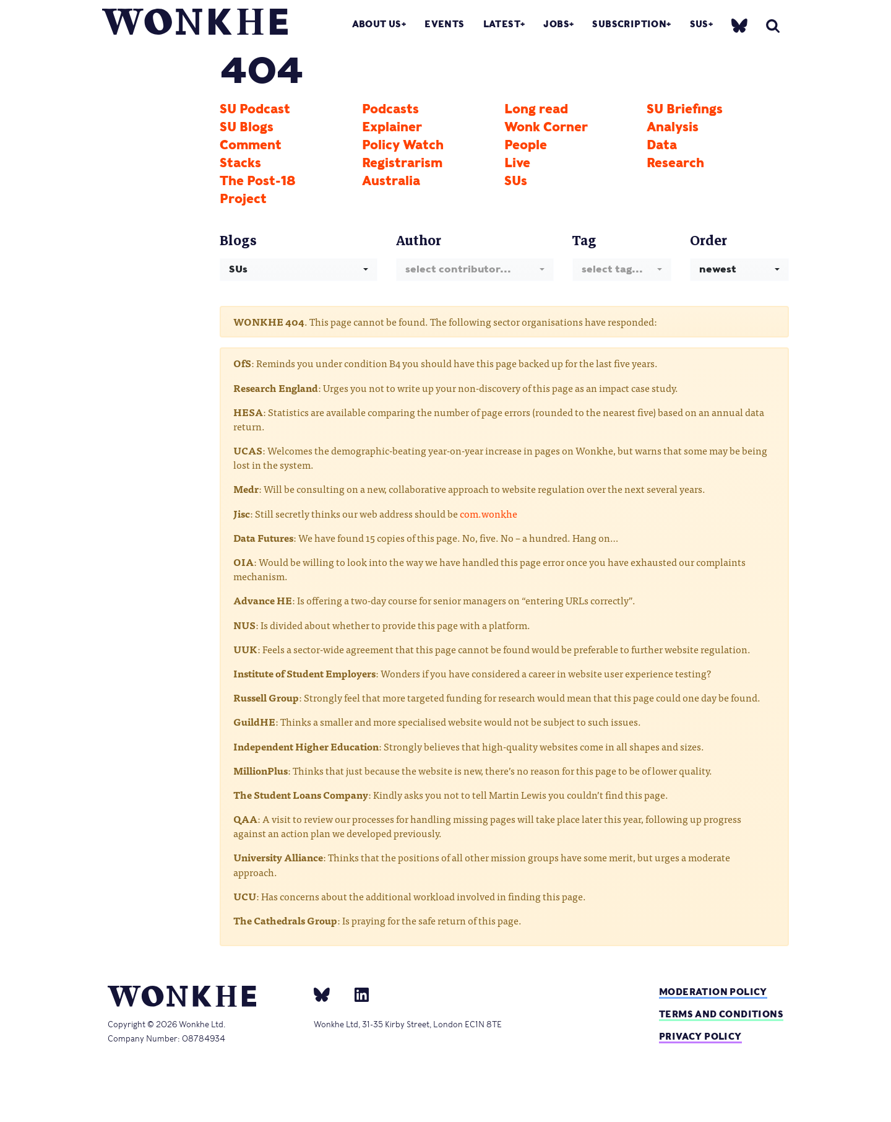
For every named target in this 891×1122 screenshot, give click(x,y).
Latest (501, 24)
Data (662, 144)
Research (675, 162)
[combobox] (298, 269)
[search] (773, 26)
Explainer (392, 127)
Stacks (240, 162)
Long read (536, 109)
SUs (699, 24)
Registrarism (402, 162)
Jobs (556, 24)
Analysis (673, 127)
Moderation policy (713, 991)
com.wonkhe (488, 513)
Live (517, 162)
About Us (377, 24)
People (525, 144)
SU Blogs (246, 127)
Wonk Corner (546, 127)
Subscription (629, 24)
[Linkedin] (357, 994)
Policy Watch (403, 144)
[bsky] (739, 25)
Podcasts (390, 109)
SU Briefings (685, 109)
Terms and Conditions (721, 1014)
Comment (251, 144)
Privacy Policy (700, 1036)
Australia (391, 180)
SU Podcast (255, 109)
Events (444, 24)
